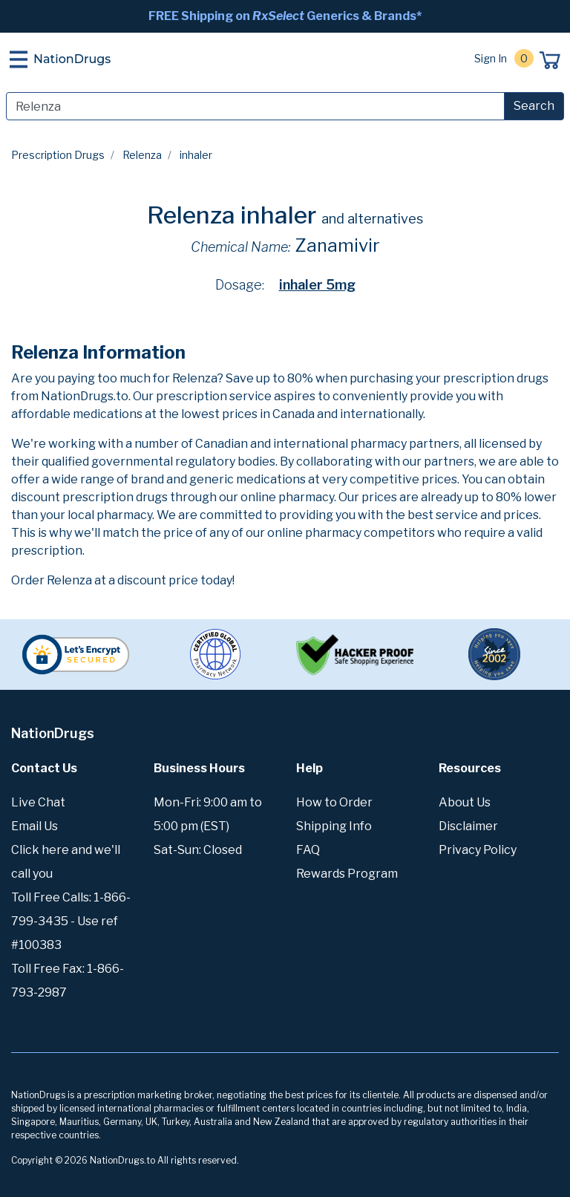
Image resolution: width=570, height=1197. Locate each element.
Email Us (34, 826)
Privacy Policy (478, 850)
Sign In (490, 58)
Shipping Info (334, 826)
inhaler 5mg (317, 285)
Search (534, 106)
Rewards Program (347, 874)
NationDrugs (72, 59)
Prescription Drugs (58, 155)
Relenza (142, 155)
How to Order (334, 802)
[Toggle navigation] (18, 59)
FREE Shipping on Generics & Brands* (285, 16)
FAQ (308, 850)
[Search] (255, 106)
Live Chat (38, 802)
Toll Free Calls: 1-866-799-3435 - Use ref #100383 (71, 921)
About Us (465, 802)
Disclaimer (468, 826)
